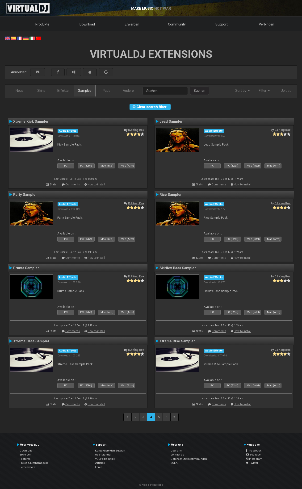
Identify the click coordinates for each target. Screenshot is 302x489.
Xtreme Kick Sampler (31, 121)
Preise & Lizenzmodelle (34, 462)
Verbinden (266, 24)
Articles (100, 462)
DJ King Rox (136, 130)
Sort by (242, 90)
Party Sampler (25, 194)
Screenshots (27, 467)
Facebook (253, 450)
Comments (72, 184)
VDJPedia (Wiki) (105, 458)
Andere (128, 90)
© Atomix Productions (151, 484)
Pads (106, 90)
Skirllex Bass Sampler (177, 268)
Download (87, 24)
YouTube (253, 454)
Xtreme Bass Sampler (31, 341)
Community (177, 24)
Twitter (252, 462)
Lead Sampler (171, 121)
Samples (85, 90)
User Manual (103, 454)
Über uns (176, 450)
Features (25, 458)
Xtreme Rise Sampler (177, 341)
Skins (41, 90)
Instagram (254, 458)
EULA (174, 462)
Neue (20, 90)
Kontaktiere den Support (110, 450)
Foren (98, 467)
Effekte (63, 90)
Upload (286, 90)
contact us (177, 454)
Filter (264, 90)
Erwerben (132, 24)
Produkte (42, 24)
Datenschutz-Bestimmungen (189, 458)
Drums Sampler (26, 268)
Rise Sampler (170, 194)
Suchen (199, 90)
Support (221, 24)
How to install (96, 184)
